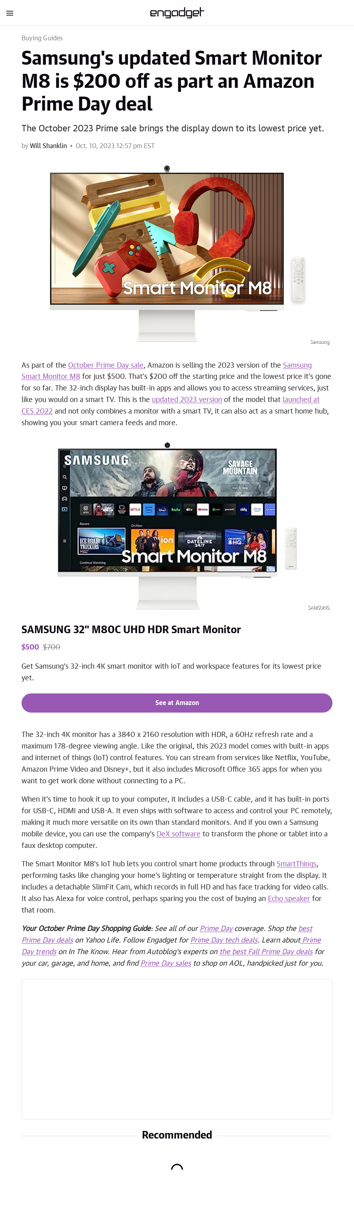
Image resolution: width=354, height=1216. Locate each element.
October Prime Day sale (106, 365)
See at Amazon (177, 703)
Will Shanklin (48, 146)
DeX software (179, 834)
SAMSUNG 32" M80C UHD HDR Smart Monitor (131, 630)
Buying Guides (42, 38)
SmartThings (297, 864)
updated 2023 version (187, 400)
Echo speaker (289, 899)
